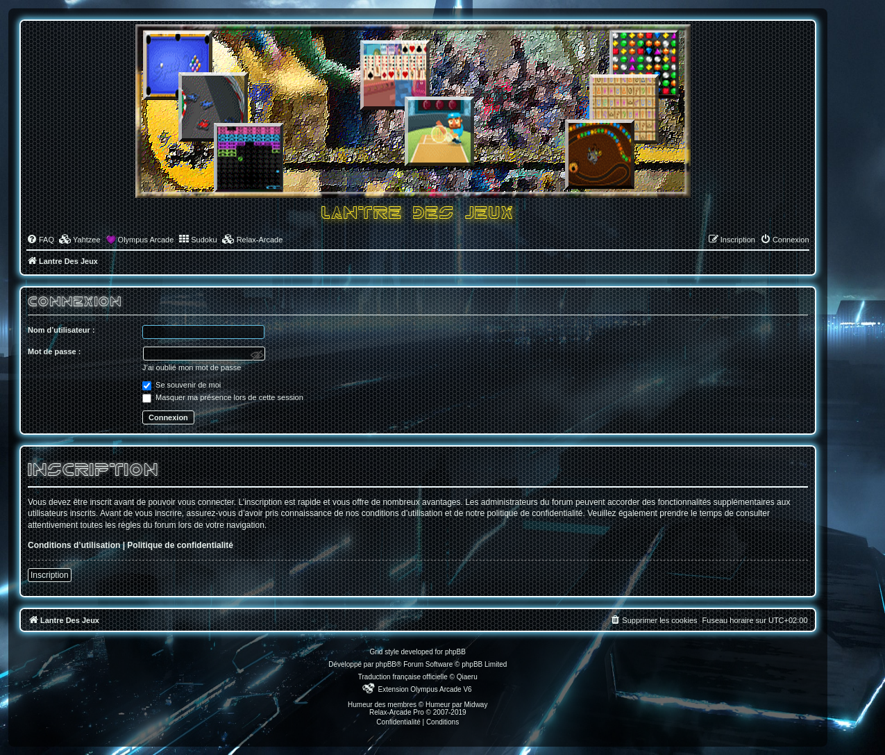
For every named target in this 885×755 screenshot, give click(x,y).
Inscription (50, 575)
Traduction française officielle (403, 677)
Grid (376, 652)
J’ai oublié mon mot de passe (191, 367)
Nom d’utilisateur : (61, 330)
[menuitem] (40, 239)
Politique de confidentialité (180, 545)
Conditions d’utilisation (74, 545)
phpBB (386, 664)
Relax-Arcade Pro (396, 712)
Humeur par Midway (456, 704)
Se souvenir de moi (181, 385)
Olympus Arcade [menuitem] (146, 239)
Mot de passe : (54, 351)
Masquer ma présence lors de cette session (222, 397)
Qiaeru (467, 677)
